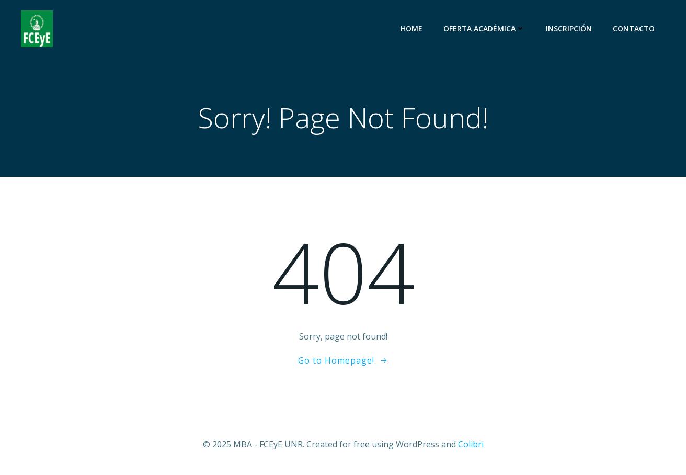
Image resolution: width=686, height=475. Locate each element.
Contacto (634, 28)
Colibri (471, 444)
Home (411, 28)
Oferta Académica (484, 28)
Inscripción (569, 28)
